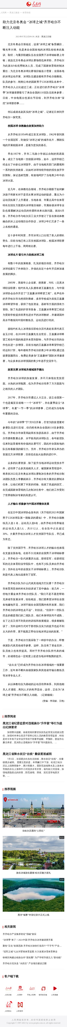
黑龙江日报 (46, 37)
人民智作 (20, 1006)
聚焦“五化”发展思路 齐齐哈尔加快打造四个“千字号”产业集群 (33, 946)
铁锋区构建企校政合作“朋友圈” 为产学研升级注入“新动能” (32, 957)
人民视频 (55, 990)
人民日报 (8, 990)
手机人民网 (32, 990)
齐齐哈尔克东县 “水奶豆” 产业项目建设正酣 (25, 963)
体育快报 (26, 13)
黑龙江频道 (14, 13)
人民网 (3, 13)
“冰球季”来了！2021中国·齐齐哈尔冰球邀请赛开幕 (28, 940)
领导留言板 (43, 990)
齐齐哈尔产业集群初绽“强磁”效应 (19, 934)
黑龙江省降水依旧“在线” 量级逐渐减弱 (27, 753)
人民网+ (20, 990)
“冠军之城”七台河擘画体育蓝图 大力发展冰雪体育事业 (30, 951)
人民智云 (8, 1006)
